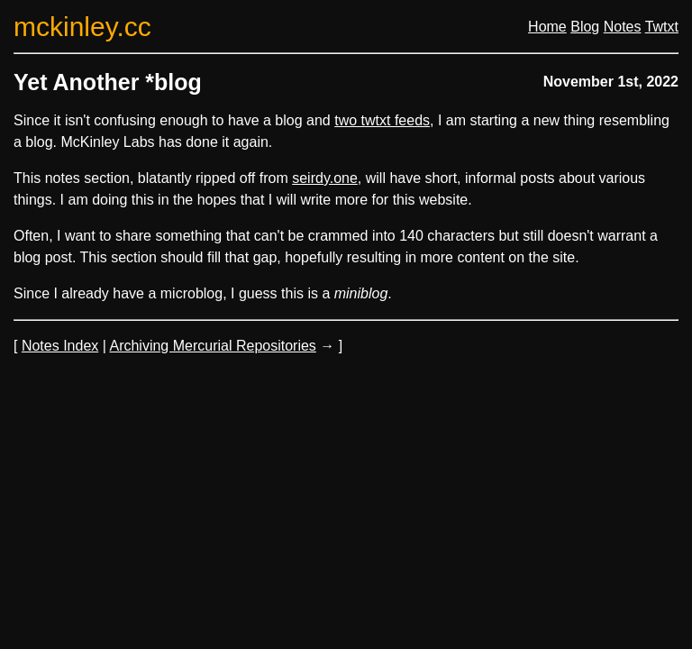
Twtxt (661, 26)
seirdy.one (325, 178)
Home (547, 26)
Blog (584, 26)
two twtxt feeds (382, 120)
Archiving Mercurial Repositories (212, 345)
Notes (623, 26)
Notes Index (60, 345)
